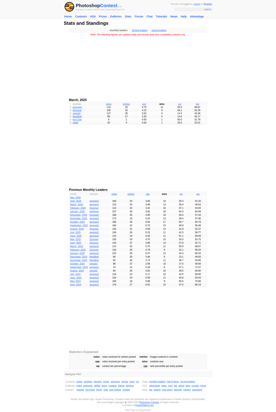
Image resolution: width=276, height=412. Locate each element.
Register (208, 4)
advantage (154, 385)
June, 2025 (76, 236)
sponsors (115, 381)
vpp (144, 104)
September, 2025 (79, 225)
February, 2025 (78, 249)
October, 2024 (77, 263)
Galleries (116, 16)
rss (137, 381)
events (124, 381)
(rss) (170, 385)
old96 (75, 122)
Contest (108, 5)
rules (132, 381)
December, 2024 (78, 256)
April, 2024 (75, 284)
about (181, 385)
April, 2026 (75, 201)
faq (175, 385)
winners (98, 381)
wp (179, 104)
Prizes (103, 16)
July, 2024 (75, 274)
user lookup (115, 389)
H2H (93, 16)
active (79, 381)
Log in (197, 4)
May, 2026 (75, 197)
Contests (81, 16)
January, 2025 (77, 253)
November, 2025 (78, 218)
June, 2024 (76, 277)
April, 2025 (75, 243)
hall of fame (173, 381)
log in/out (90, 389)
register (80, 389)
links (188, 385)
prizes (106, 381)
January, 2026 (77, 211)
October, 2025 (77, 222)
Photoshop (88, 5)
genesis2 (77, 107)
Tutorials (161, 16)
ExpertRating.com (144, 405)
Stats (128, 16)
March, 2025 (76, 246)
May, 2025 (75, 239)
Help (184, 16)
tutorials (178, 389)
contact (126, 389)
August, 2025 (77, 229)
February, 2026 (78, 208)
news (164, 385)
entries (126, 104)
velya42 (77, 113)
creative (113, 385)
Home (68, 16)
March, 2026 (76, 204)
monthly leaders (157, 381)
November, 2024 (78, 260)
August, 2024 (77, 270)
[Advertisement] (138, 66)
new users (167, 389)
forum (99, 389)
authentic (88, 385)
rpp (197, 104)
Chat (150, 16)
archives (88, 381)
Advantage (197, 16)
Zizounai (77, 110)
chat (106, 389)
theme (121, 385)
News (174, 16)
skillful (97, 385)
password (197, 389)
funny (104, 385)
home (203, 385)
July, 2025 (75, 232)
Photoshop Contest (149, 402)
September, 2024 (79, 267)
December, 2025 (78, 215)
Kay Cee (77, 119)
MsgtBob (77, 116)
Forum (139, 16)
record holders (159, 30)
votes (108, 104)
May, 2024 (75, 281)
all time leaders (140, 30)
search (157, 389)
